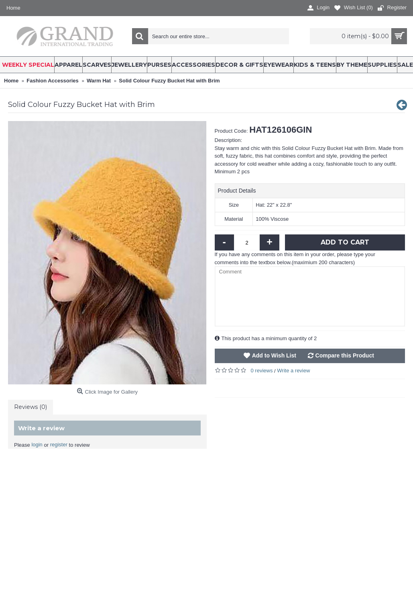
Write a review (293, 371)
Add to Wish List (274, 355)
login (36, 445)
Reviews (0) (30, 407)
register (58, 445)
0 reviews (262, 371)
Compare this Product (344, 355)
